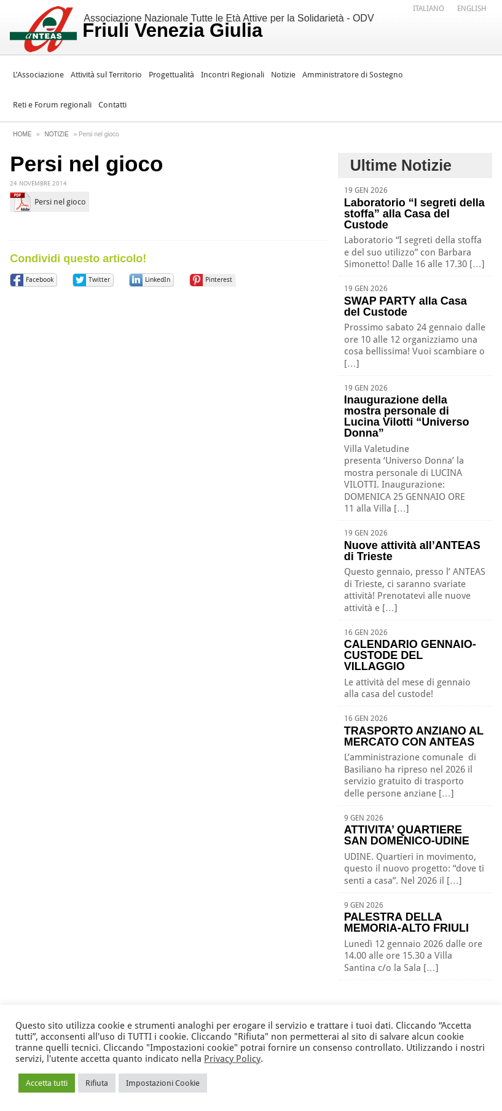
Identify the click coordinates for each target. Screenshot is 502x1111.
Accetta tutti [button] (47, 1083)
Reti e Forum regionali (52, 104)
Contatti (112, 104)
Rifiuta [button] (96, 1083)
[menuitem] (428, 8)
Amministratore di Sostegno (352, 74)
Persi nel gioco (60, 201)
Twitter (99, 280)
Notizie (283, 74)
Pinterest (218, 280)
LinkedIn (157, 280)
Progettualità (171, 74)
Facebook (39, 280)
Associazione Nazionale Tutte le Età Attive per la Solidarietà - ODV (228, 27)
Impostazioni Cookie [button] (163, 1083)
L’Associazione (38, 74)
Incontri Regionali (232, 74)
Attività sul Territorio (106, 74)
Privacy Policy (232, 1058)
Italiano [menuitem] (428, 8)
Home (22, 134)
